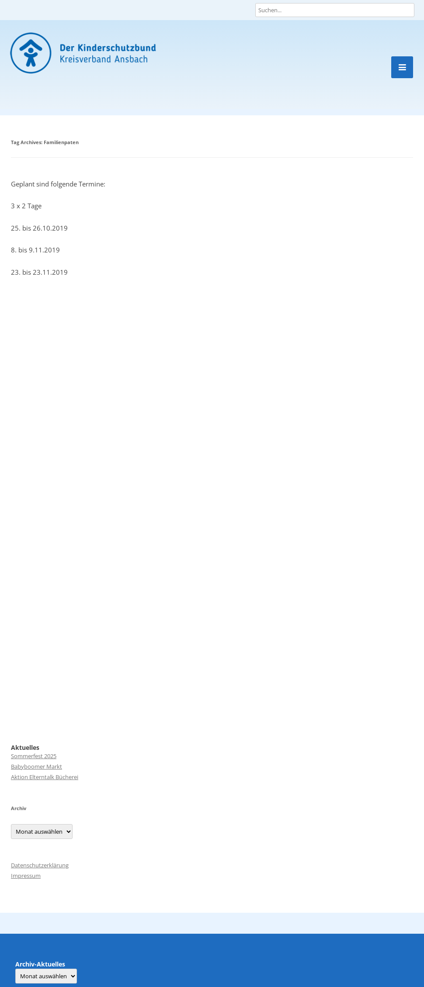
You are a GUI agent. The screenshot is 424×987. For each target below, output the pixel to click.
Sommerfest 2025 (33, 756)
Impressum (26, 876)
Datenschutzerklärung (40, 865)
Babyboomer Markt (36, 766)
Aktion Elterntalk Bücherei (44, 777)
